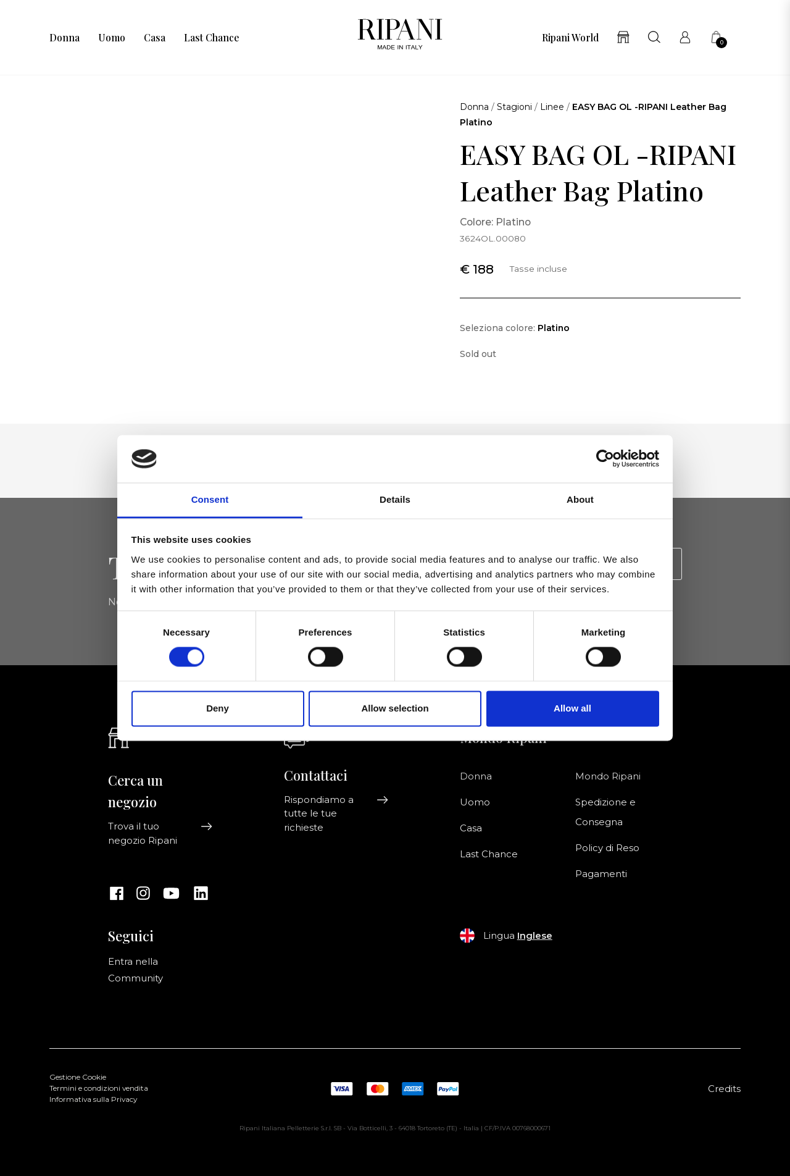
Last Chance (211, 38)
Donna (64, 38)
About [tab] (580, 499)
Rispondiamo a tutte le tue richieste (336, 813)
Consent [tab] (210, 499)
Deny (217, 708)
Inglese (534, 935)
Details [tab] (395, 499)
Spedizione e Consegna (605, 812)
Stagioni (514, 106)
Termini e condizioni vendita (98, 1088)
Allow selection (394, 708)
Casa (154, 38)
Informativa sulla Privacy (93, 1099)
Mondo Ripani (608, 776)
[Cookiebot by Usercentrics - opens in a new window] (605, 459)
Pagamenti (601, 874)
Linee (552, 106)
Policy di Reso (607, 848)
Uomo (111, 38)
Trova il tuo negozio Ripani (160, 833)
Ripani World (570, 38)
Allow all (572, 708)
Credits (724, 1088)
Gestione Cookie (77, 1077)
